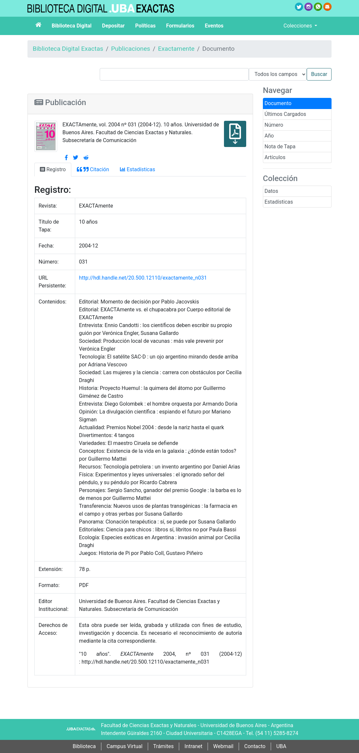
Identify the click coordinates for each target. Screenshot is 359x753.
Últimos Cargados (285, 114)
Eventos (214, 26)
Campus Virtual (125, 746)
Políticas (145, 26)
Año (269, 136)
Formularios (180, 26)
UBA (281, 746)
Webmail (223, 746)
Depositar (113, 26)
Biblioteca (84, 746)
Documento (278, 103)
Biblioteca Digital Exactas (68, 48)
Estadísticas (279, 202)
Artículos (275, 157)
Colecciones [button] (298, 26)
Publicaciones (130, 48)
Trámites (163, 746)
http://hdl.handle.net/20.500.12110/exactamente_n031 (143, 278)
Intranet (193, 746)
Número (274, 125)
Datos (271, 191)
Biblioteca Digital (72, 26)
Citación (93, 169)
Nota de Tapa (280, 146)
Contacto (254, 746)
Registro (53, 169)
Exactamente (176, 48)
